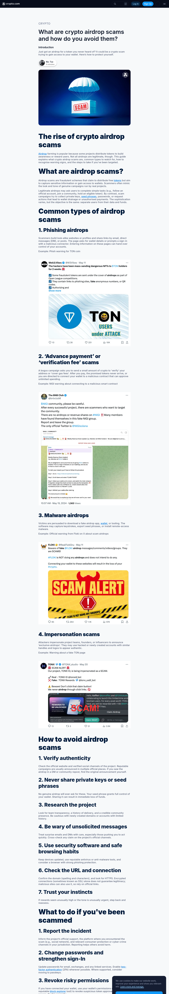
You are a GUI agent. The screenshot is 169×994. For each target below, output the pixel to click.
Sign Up (148, 4)
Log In (136, 4)
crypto (44, 23)
